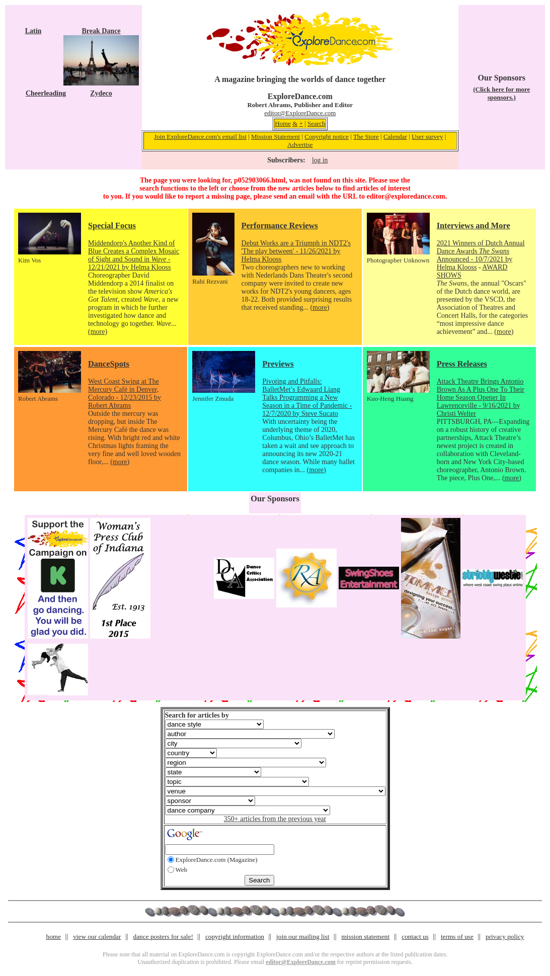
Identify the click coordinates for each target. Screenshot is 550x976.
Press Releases (462, 364)
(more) (97, 331)
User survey (427, 136)
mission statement (365, 936)
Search (316, 123)
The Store (366, 136)
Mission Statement (275, 136)
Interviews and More (473, 225)
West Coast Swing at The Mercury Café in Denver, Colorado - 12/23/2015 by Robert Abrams (124, 393)
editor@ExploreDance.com (300, 113)
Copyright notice (326, 136)
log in (320, 160)
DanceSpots (108, 364)
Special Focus (112, 225)
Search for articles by (197, 715)
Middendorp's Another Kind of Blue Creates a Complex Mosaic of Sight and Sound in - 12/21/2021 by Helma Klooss (133, 255)
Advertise (300, 144)
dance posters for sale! (163, 936)
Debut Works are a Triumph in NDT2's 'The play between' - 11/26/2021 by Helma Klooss (296, 251)
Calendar (395, 136)
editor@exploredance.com (405, 196)
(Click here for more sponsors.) (501, 93)
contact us (415, 936)
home (53, 936)
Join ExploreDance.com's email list (200, 136)
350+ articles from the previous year (275, 819)
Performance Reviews (280, 225)
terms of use (457, 936)
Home (283, 123)
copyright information (234, 936)
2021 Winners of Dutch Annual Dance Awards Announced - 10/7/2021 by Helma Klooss (481, 255)
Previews (277, 364)
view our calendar (97, 936)
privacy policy (505, 936)
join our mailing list (302, 936)
